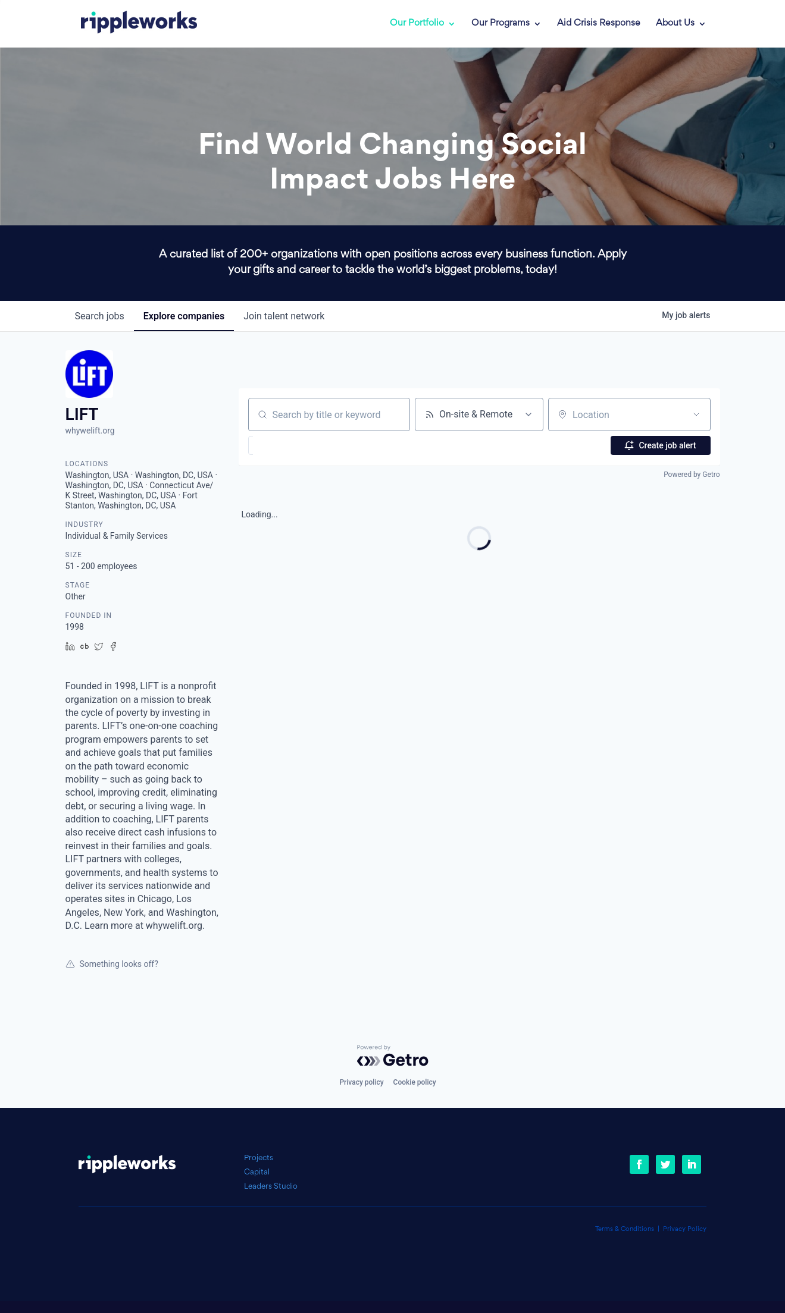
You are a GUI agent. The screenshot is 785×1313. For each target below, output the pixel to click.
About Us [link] (675, 24)
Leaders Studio (271, 1187)
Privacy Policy (684, 1229)
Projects (258, 1158)
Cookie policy (414, 1082)
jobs (99, 316)
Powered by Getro (692, 474)
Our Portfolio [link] (417, 24)
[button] (280, 445)
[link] (130, 24)
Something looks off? (111, 964)
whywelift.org (90, 430)
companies (183, 316)
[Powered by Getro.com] (393, 1055)
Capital (257, 1172)
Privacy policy (361, 1082)
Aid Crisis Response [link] (598, 24)
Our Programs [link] (500, 24)
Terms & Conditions (624, 1229)
